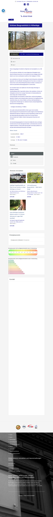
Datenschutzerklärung (14, 451)
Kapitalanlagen (13, 439)
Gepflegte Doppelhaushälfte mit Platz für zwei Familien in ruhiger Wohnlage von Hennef (18, 187)
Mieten (11, 437)
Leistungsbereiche (13, 441)
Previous (9, 40)
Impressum (12, 448)
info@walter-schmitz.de (32, 1)
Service (11, 446)
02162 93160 (27, 16)
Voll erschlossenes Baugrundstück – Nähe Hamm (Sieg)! (34, 187)
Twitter (13, 160)
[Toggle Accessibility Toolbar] (3, 10)
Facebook (14, 157)
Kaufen (11, 434)
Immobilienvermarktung (14, 444)
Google (13, 163)
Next (43, 40)
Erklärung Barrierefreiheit (15, 453)
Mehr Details (13, 194)
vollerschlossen (14, 148)
